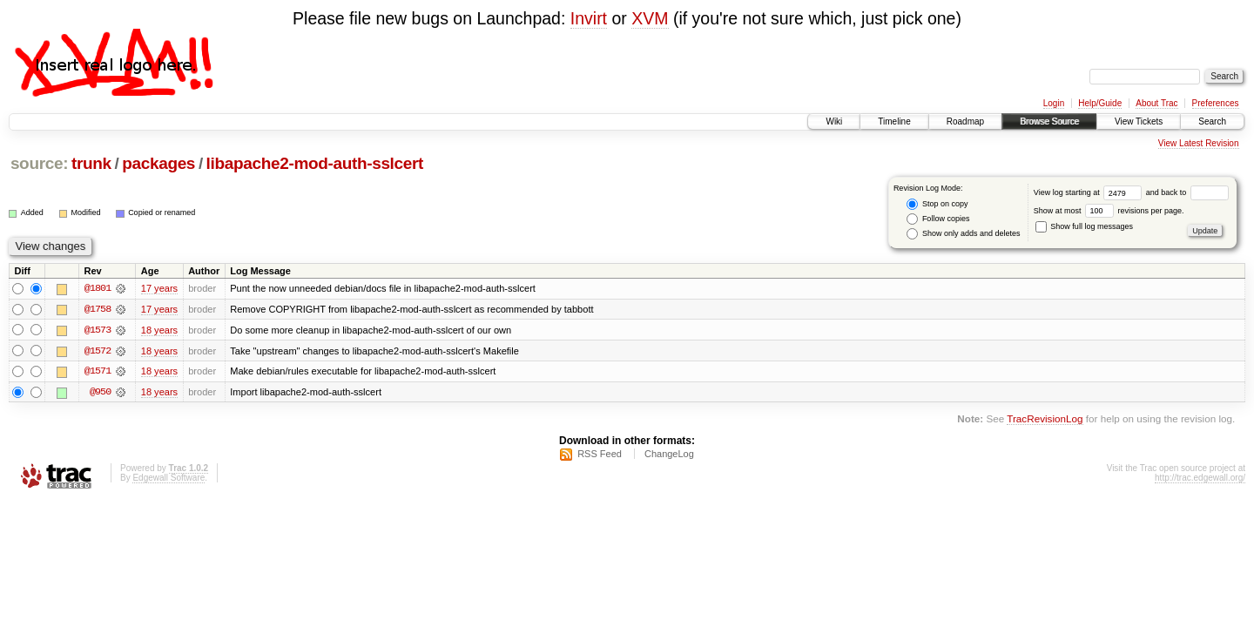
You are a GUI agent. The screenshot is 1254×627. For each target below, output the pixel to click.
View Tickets (1139, 121)
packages (158, 163)
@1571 (97, 372)
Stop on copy (937, 204)
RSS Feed (599, 454)
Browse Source (1049, 121)
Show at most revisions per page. (1109, 210)
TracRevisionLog (1044, 420)
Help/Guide (1100, 103)
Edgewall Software (168, 478)
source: (39, 163)
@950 (100, 393)
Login (1053, 103)
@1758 (97, 309)
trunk (91, 163)
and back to (1187, 192)
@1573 (97, 330)
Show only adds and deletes (963, 233)
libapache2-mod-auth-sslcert (314, 163)
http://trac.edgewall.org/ (1200, 478)
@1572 (97, 351)
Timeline (894, 121)
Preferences (1215, 103)
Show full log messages (1084, 226)
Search (1212, 121)
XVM (649, 18)
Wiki (834, 121)
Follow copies (938, 219)
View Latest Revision (1198, 143)
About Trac (1156, 103)
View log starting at (1090, 192)
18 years (159, 330)
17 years (159, 288)
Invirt (588, 18)
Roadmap (965, 121)
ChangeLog (669, 454)
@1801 (97, 288)
